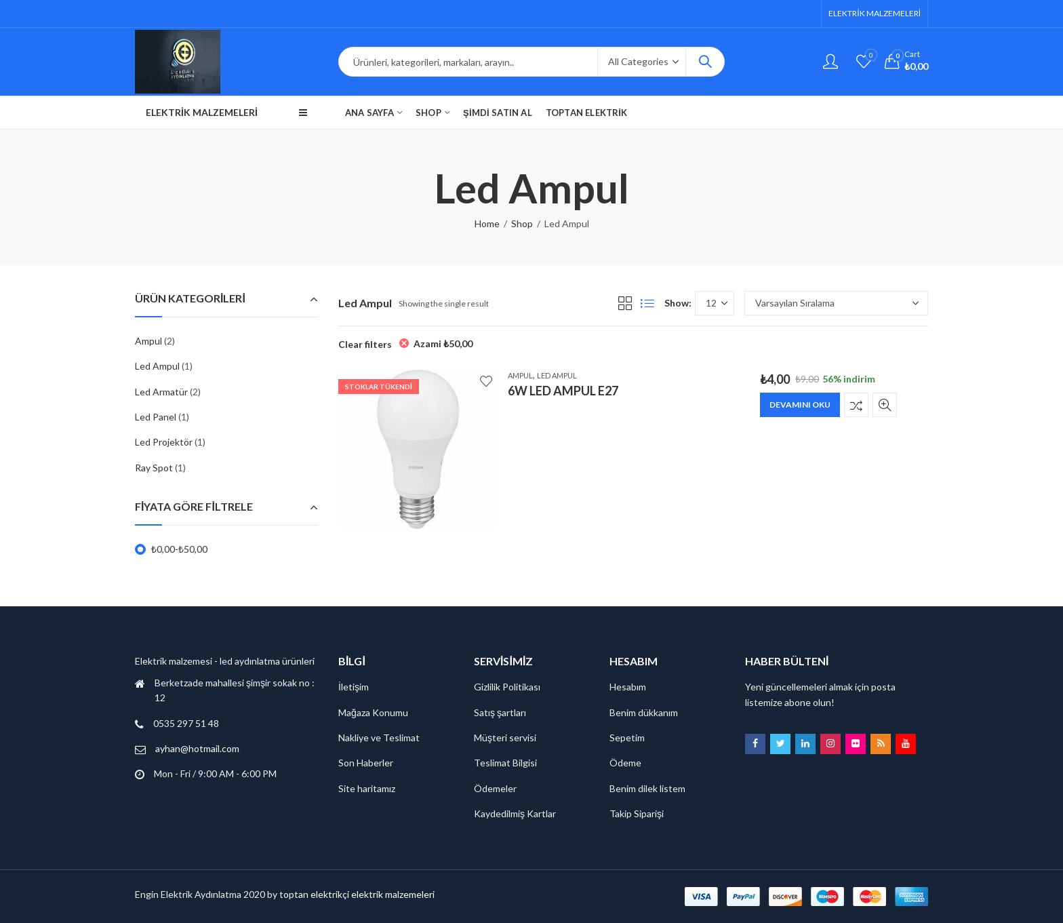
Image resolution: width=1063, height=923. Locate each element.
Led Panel (155, 417)
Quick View (885, 405)
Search (705, 62)
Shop (522, 223)
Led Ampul (557, 375)
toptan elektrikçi (314, 894)
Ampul (520, 375)
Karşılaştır (856, 405)
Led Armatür (161, 391)
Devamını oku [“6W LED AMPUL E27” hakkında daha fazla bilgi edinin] (799, 404)
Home (487, 223)
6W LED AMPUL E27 (563, 390)
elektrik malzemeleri (393, 894)
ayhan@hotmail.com (197, 748)
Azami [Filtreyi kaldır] (443, 343)
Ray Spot (154, 467)
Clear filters (365, 344)
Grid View (625, 303)
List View (647, 303)
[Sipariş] (836, 303)
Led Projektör (164, 442)
